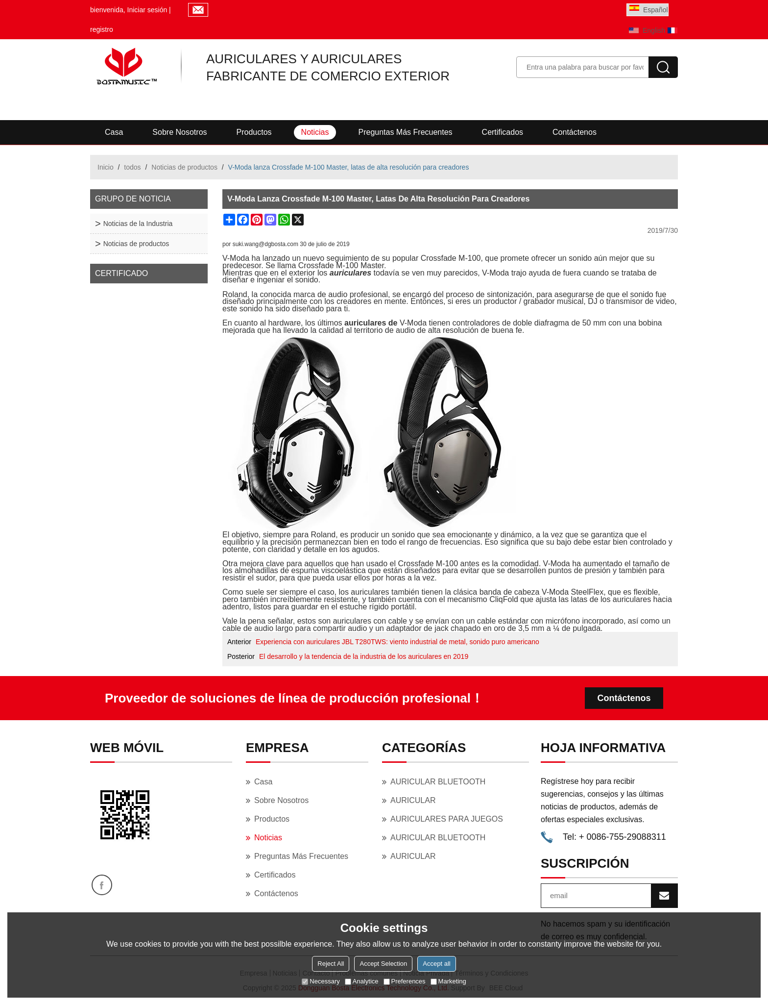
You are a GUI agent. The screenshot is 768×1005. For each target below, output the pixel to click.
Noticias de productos (184, 167)
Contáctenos (574, 132)
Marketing (448, 981)
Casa (114, 132)
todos (132, 167)
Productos (254, 132)
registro (101, 29)
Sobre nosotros (179, 132)
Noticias (315, 132)
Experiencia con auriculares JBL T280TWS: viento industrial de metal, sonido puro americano (397, 642)
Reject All (330, 963)
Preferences (405, 981)
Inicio (105, 167)
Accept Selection (383, 963)
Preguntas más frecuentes (405, 132)
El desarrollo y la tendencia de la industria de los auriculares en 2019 (363, 656)
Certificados (502, 132)
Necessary (320, 981)
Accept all (436, 963)
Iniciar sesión (147, 10)
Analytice (362, 981)
